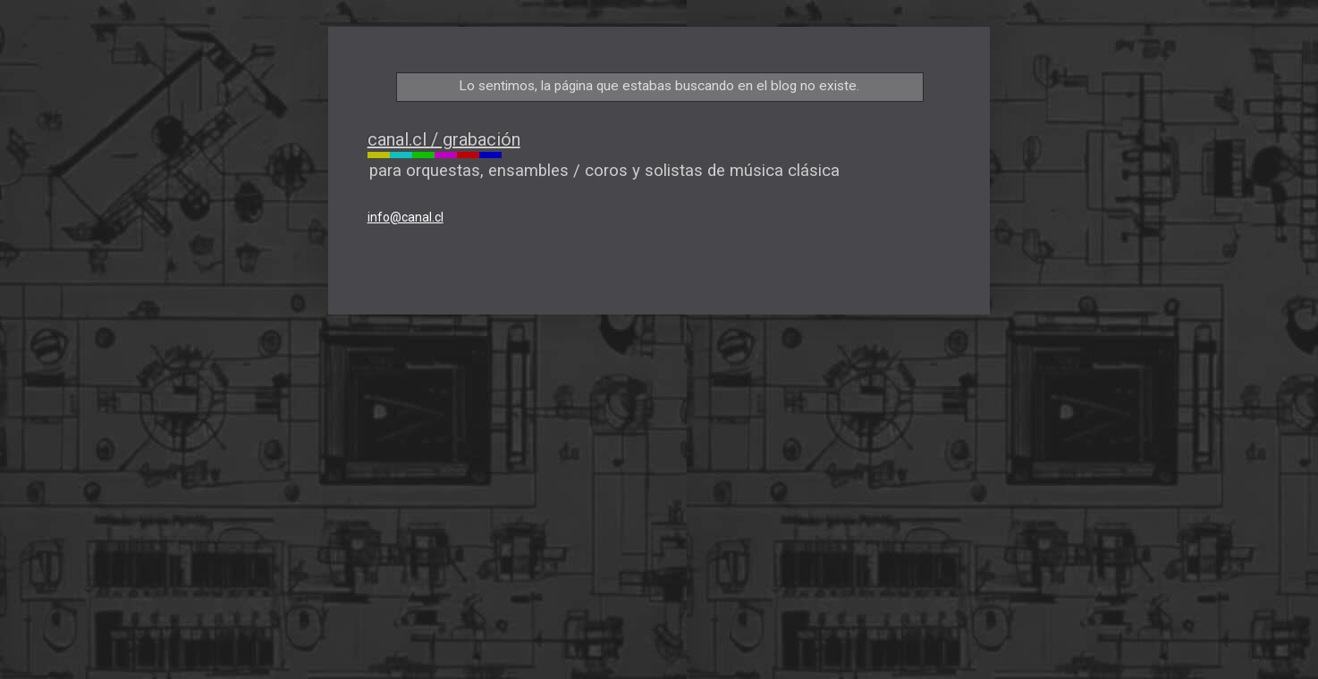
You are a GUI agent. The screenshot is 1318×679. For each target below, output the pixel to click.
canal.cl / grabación (444, 139)
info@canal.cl (406, 217)
